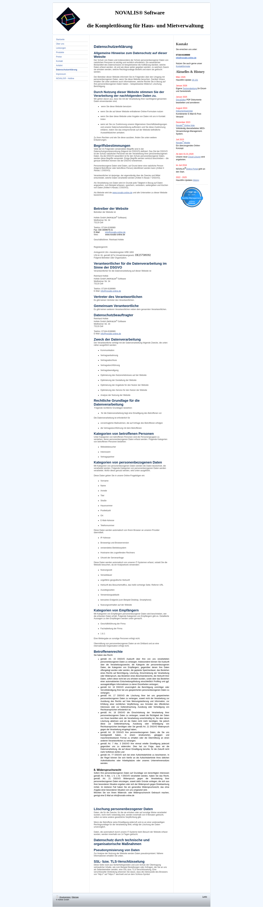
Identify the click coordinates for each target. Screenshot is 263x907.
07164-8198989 (108, 227)
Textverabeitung (190, 88)
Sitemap (75, 897)
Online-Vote (189, 125)
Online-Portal (192, 169)
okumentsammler (185, 111)
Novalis (179, 125)
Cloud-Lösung (194, 157)
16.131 (195, 80)
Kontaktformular (183, 66)
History (196, 180)
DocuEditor (181, 100)
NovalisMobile (183, 143)
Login (204, 897)
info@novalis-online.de (186, 58)
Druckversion (63, 897)
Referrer (155, 585)
